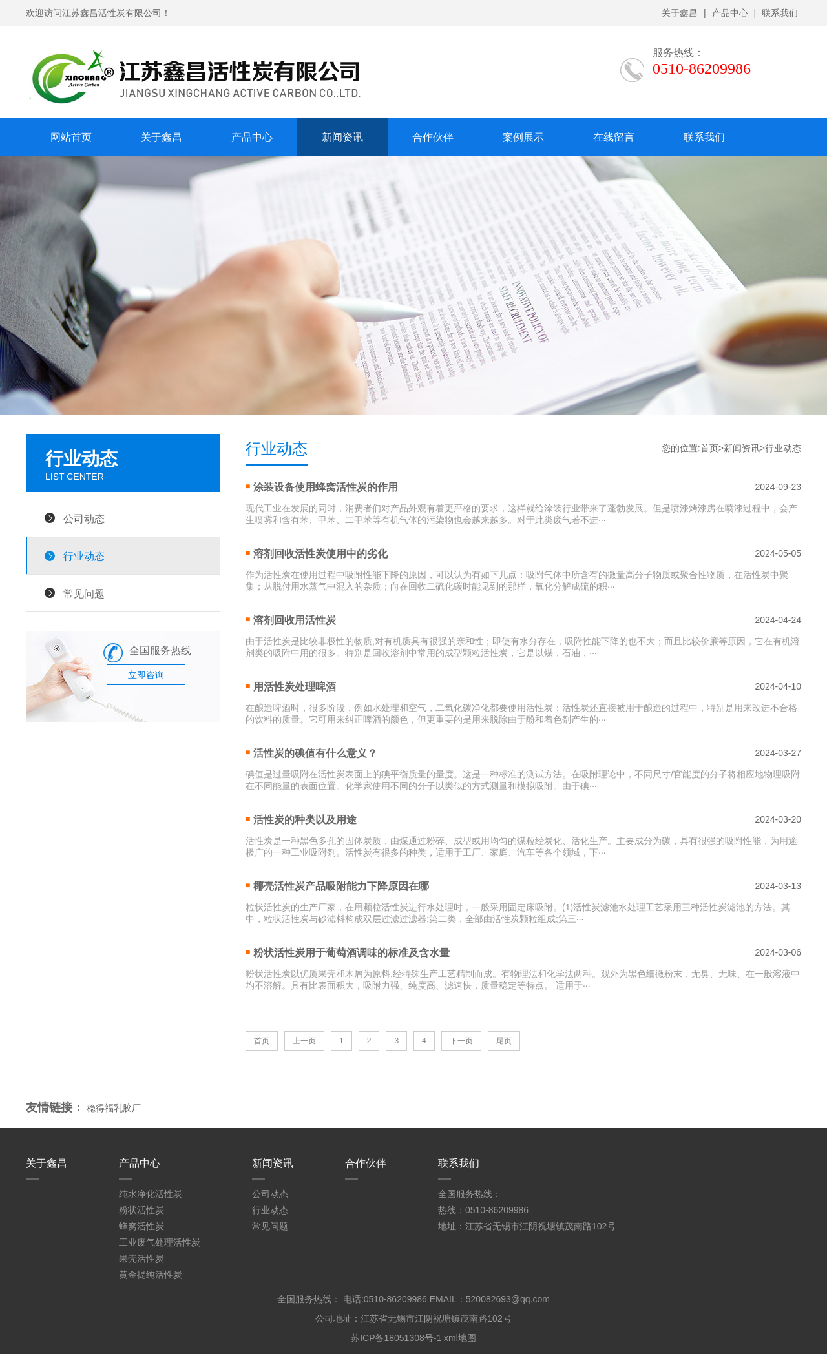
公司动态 (84, 518)
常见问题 (84, 593)
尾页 (504, 1040)
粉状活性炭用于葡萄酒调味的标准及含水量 (351, 952)
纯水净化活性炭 (150, 1194)
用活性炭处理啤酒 (294, 686)
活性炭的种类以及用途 (305, 819)
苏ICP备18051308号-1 (396, 1338)
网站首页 (71, 137)
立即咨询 (146, 675)
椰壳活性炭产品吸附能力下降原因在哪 (341, 886)
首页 (709, 448)
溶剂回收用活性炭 (294, 620)
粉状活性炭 (141, 1210)
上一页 (304, 1040)
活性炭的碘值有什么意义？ (315, 753)
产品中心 (730, 13)
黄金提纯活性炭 (150, 1274)
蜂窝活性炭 (141, 1226)
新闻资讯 (342, 137)
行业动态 (84, 556)
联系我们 (780, 13)
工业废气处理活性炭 (159, 1242)
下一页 (461, 1040)
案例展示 (523, 137)
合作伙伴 (433, 137)
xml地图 (460, 1338)
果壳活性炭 (141, 1258)
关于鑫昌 (680, 13)
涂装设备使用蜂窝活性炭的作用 (325, 487)
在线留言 (613, 137)
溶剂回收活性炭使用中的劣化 (320, 553)
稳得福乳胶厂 (114, 1108)
